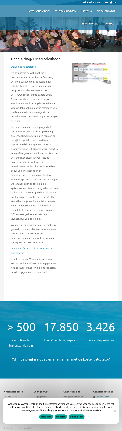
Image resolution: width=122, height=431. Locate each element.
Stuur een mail (102, 396)
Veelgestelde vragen (91, 2)
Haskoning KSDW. (25, 428)
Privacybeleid (76, 417)
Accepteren (46, 417)
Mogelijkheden (40, 396)
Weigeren (60, 417)
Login (114, 2)
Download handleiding (23, 66)
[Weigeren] (115, 410)
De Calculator (10, 396)
